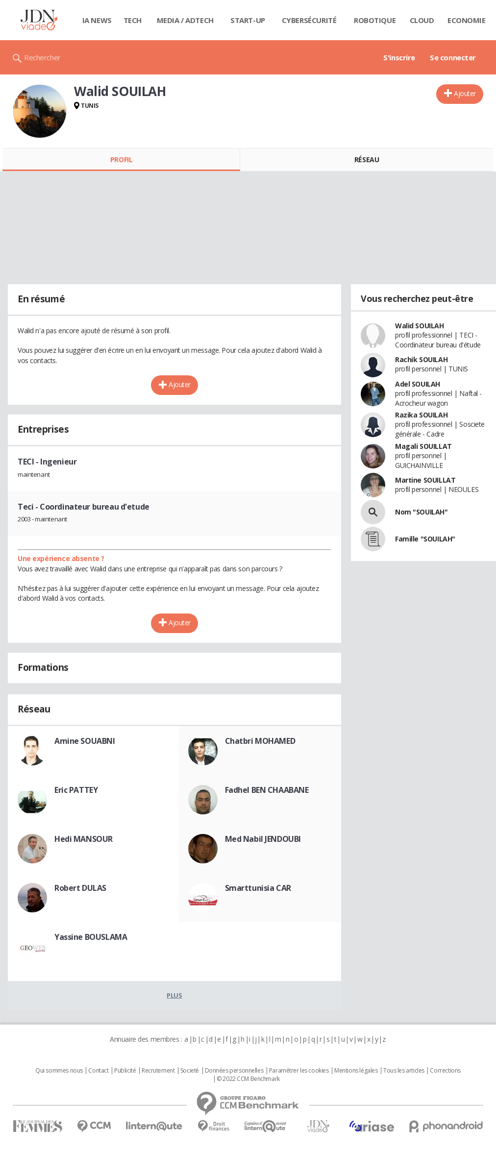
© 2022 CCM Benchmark (248, 1079)
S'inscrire (399, 57)
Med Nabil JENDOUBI (263, 838)
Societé (189, 1070)
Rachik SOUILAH (421, 359)
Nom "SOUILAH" (421, 511)
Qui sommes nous (59, 1070)
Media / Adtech (185, 20)
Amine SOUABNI (84, 740)
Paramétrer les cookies (299, 1070)
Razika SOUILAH (421, 414)
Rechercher (42, 57)
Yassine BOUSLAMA (90, 936)
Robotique (375, 20)
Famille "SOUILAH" (425, 538)
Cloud (422, 20)
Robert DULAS (80, 887)
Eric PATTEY (76, 789)
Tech (133, 20)
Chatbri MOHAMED (260, 740)
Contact (98, 1070)
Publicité (125, 1070)
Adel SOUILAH (417, 384)
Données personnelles (234, 1070)
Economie (466, 20)
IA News (97, 20)
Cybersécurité (309, 20)
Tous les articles (403, 1070)
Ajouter (465, 93)
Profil (121, 159)
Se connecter (453, 57)
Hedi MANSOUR (83, 838)
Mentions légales (355, 1070)
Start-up (247, 20)
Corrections (445, 1070)
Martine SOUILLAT (425, 480)
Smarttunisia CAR (258, 887)
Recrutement (158, 1070)
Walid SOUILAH (419, 325)
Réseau (366, 159)
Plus (174, 995)
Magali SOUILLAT (423, 446)
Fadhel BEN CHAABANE (267, 789)
